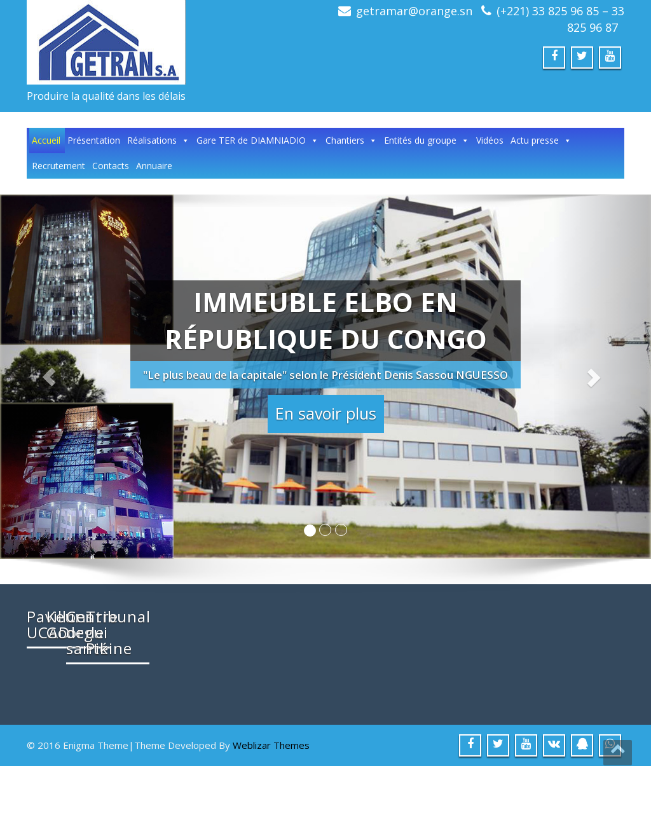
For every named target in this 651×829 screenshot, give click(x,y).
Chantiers (351, 140)
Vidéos (490, 140)
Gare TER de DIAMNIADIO (257, 140)
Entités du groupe (426, 140)
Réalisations (158, 140)
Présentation (93, 140)
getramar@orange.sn (414, 10)
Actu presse (541, 140)
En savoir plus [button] (325, 413)
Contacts (110, 166)
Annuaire (154, 166)
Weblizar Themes (271, 808)
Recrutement (58, 166)
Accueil (46, 140)
